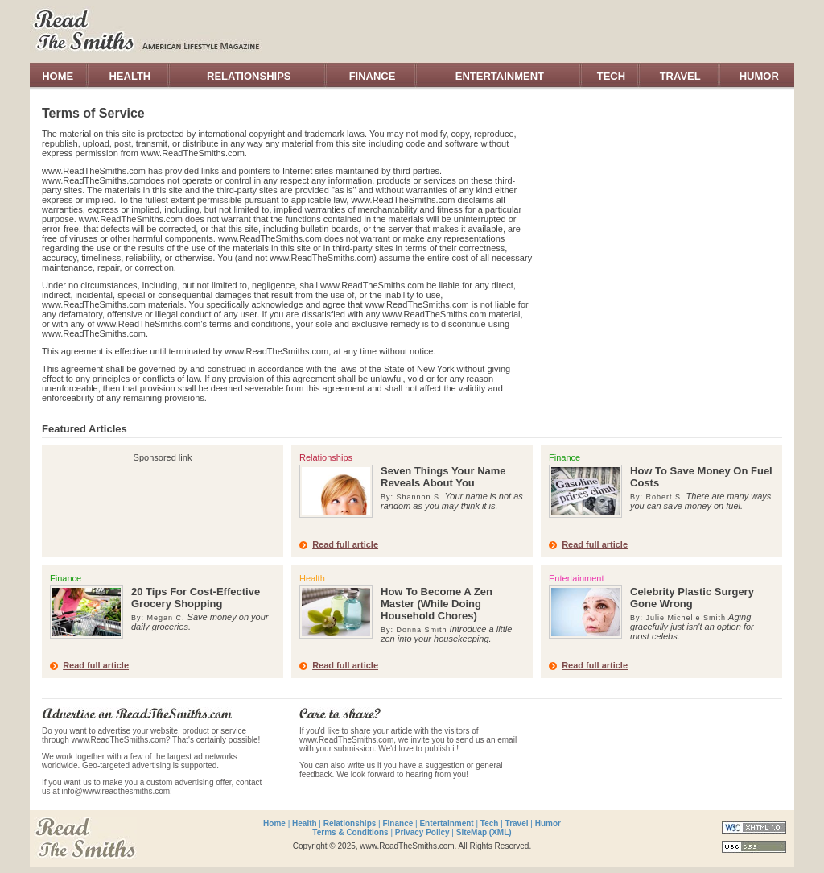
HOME (57, 76)
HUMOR (759, 76)
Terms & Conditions (350, 832)
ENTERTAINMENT (499, 76)
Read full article (345, 544)
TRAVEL (680, 76)
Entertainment (446, 823)
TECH (611, 76)
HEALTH (129, 76)
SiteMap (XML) (484, 832)
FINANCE (372, 76)
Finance (397, 823)
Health (304, 823)
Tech (489, 823)
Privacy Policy (422, 832)
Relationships (350, 823)
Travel (517, 823)
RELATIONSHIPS (249, 76)
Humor (548, 823)
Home (274, 823)
